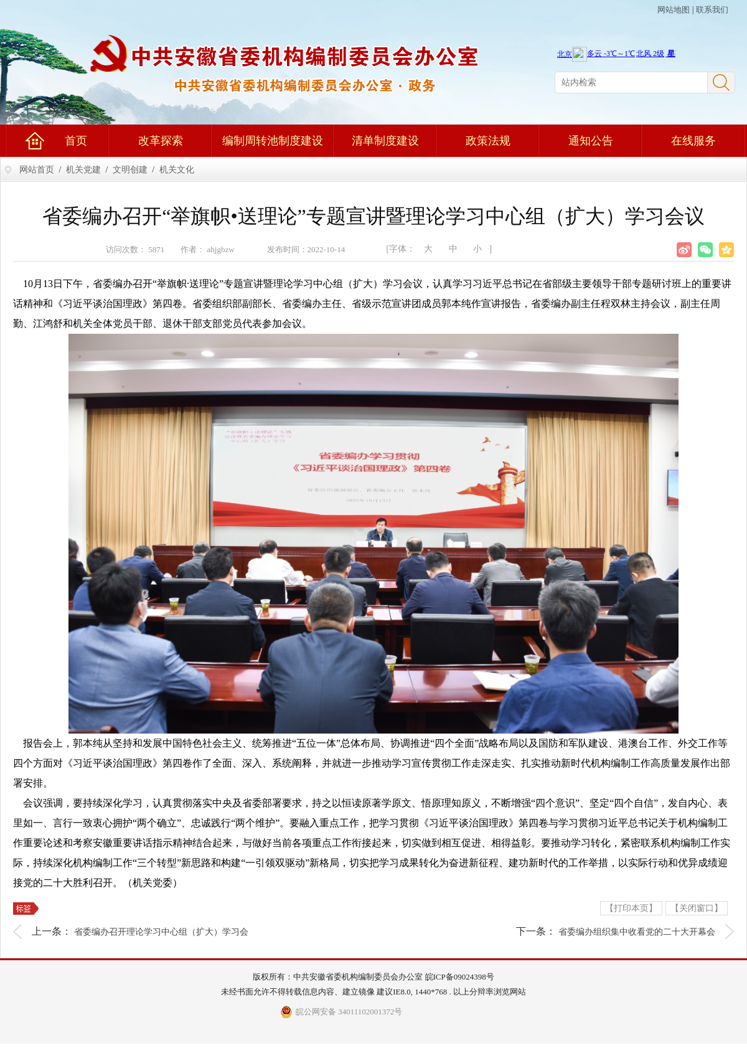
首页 (76, 141)
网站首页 (36, 169)
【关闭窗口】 (696, 908)
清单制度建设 (385, 141)
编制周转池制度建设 (272, 141)
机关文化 (176, 169)
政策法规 (488, 141)
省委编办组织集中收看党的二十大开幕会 (636, 932)
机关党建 (83, 169)
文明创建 (130, 169)
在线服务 (693, 141)
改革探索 (160, 141)
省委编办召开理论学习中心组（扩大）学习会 (161, 932)
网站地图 (673, 9)
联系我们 (712, 9)
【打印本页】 (631, 908)
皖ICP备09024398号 (459, 976)
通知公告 (590, 141)
